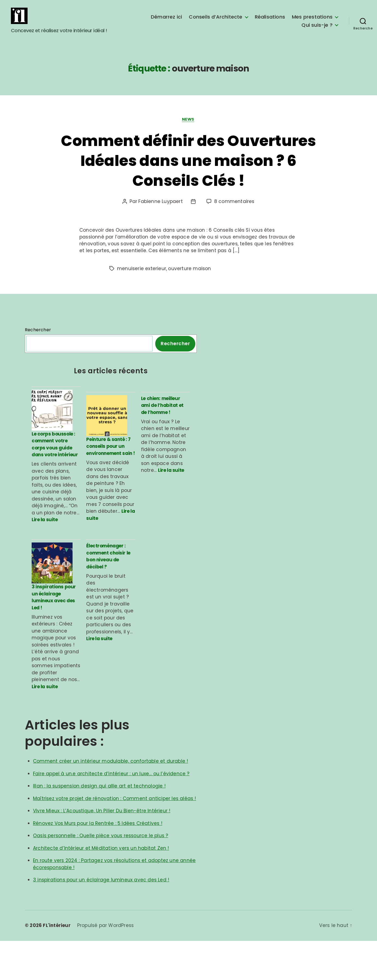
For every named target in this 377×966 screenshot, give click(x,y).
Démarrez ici (166, 21)
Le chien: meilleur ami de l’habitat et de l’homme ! (162, 414)
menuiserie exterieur (141, 277)
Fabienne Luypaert (160, 210)
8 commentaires (234, 210)
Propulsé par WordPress (105, 950)
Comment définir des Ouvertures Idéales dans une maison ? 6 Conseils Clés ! (188, 168)
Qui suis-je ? (317, 29)
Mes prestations (312, 21)
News (188, 127)
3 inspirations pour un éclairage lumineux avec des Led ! (54, 622)
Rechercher (38, 338)
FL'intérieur (56, 950)
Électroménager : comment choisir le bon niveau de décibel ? (108, 573)
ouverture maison (189, 277)
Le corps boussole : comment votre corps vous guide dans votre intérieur (55, 461)
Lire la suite (45, 536)
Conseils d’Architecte (215, 21)
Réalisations (270, 21)
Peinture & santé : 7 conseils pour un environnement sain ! (110, 463)
